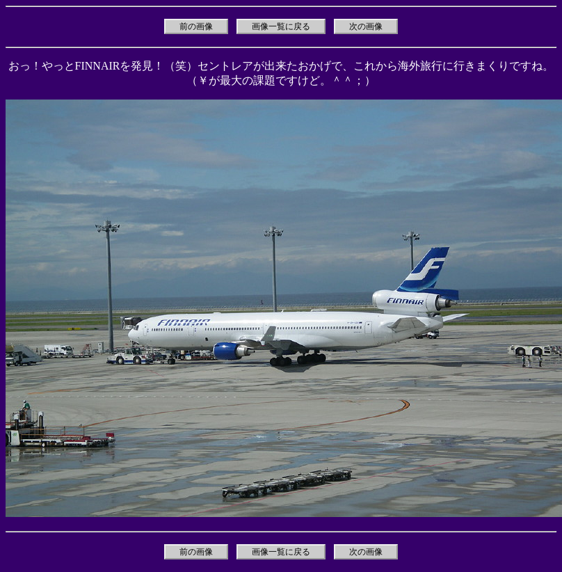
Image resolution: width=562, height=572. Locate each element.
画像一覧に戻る (281, 26)
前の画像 (196, 26)
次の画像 (366, 26)
